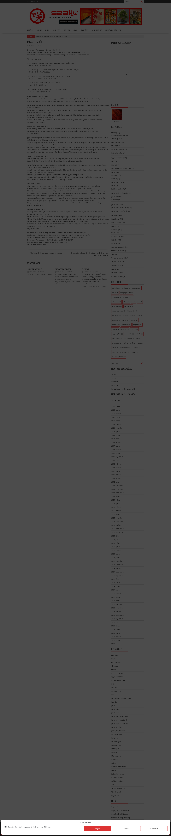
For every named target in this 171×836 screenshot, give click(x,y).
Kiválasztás (154, 828)
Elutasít (125, 828)
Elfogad (97, 828)
